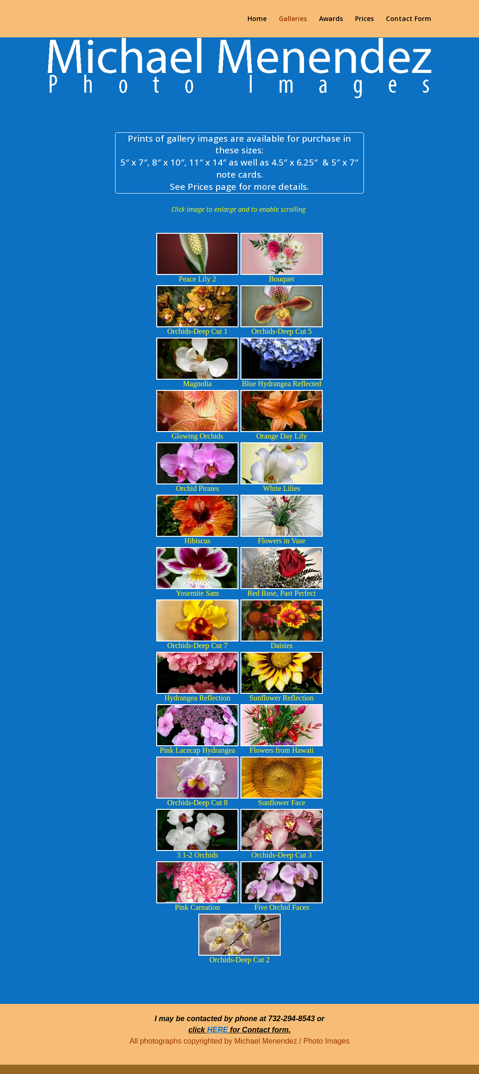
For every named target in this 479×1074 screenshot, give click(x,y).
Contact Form (408, 19)
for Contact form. (259, 1030)
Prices (364, 19)
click (198, 1030)
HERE (217, 1030)
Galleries (293, 19)
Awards (331, 19)
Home (257, 19)
